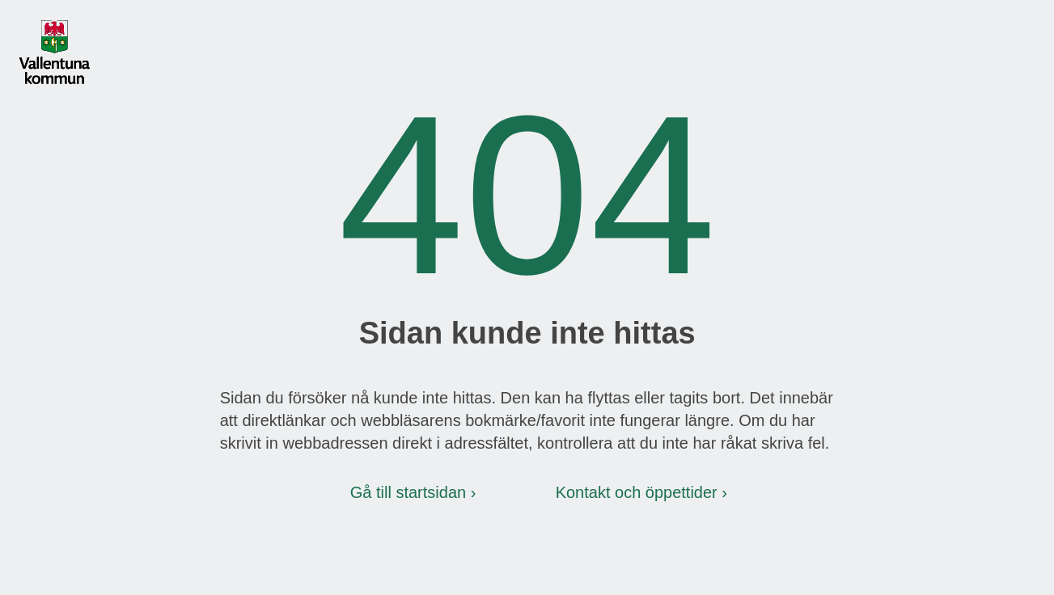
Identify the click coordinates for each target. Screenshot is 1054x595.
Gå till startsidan (408, 492)
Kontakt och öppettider (636, 492)
